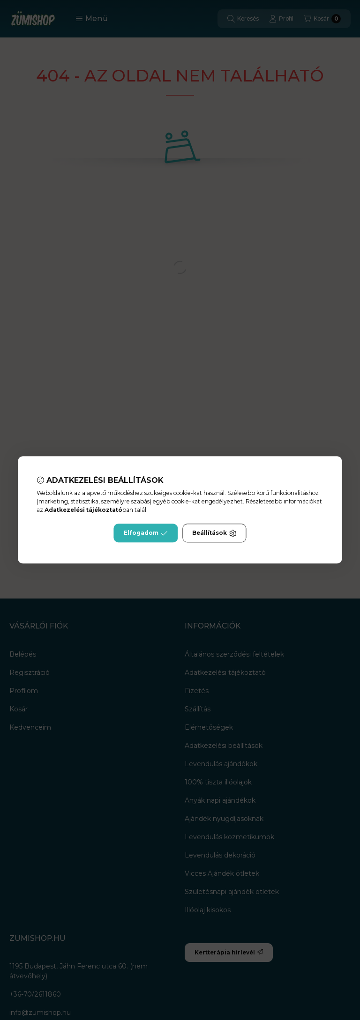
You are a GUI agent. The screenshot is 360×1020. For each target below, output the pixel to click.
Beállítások (214, 533)
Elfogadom (146, 533)
